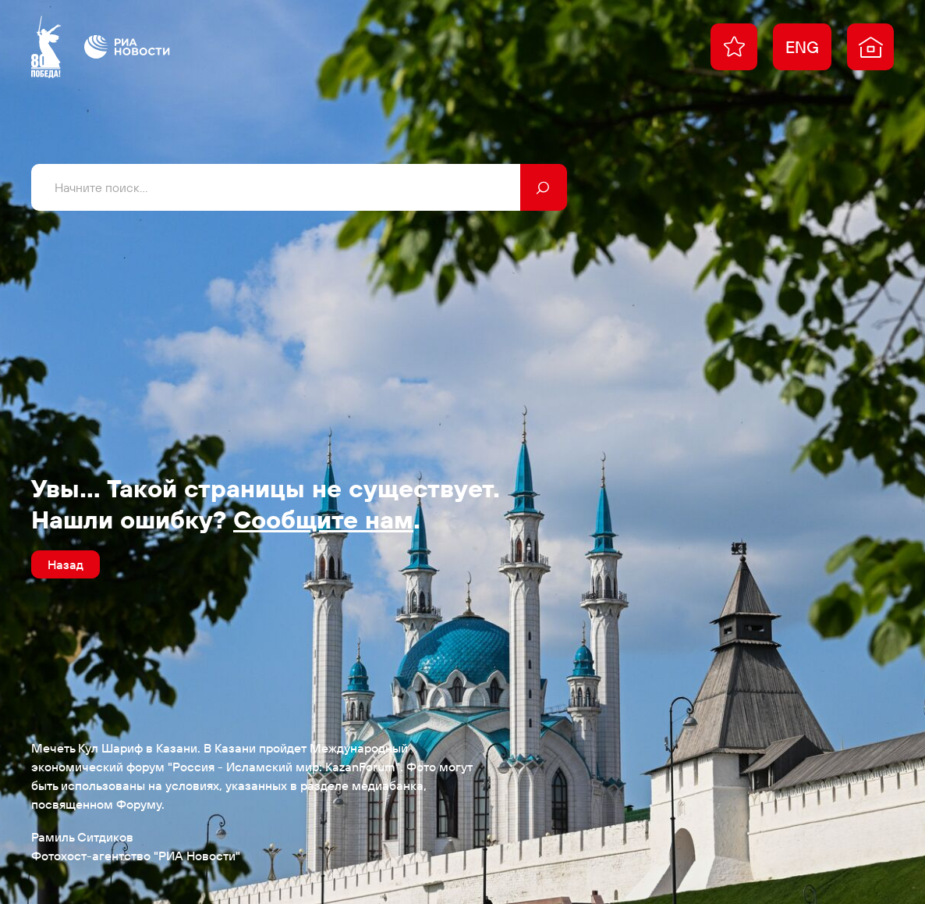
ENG (802, 47)
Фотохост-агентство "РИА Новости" (135, 855)
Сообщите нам (323, 519)
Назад (65, 564)
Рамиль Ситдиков (82, 837)
